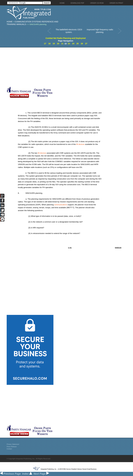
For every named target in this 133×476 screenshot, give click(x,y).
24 (73, 43)
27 (86, 43)
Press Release (12, 446)
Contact (9, 449)
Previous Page (10, 473)
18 (49, 43)
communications (60, 205)
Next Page (41, 473)
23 (69, 43)
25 (78, 43)
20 (58, 43)
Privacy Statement (13, 444)
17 (45, 43)
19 (54, 43)
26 (82, 43)
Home (10, 22)
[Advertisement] (54, 66)
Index (27, 473)
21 (62, 43)
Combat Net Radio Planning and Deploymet (65, 38)
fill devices (80, 144)
